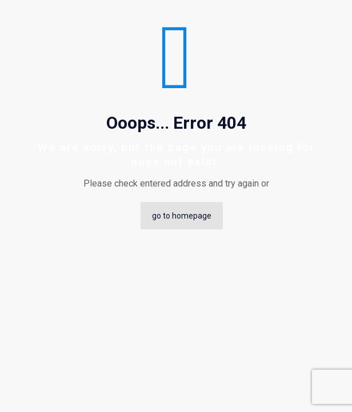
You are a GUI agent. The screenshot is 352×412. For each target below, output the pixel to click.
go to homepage (181, 215)
